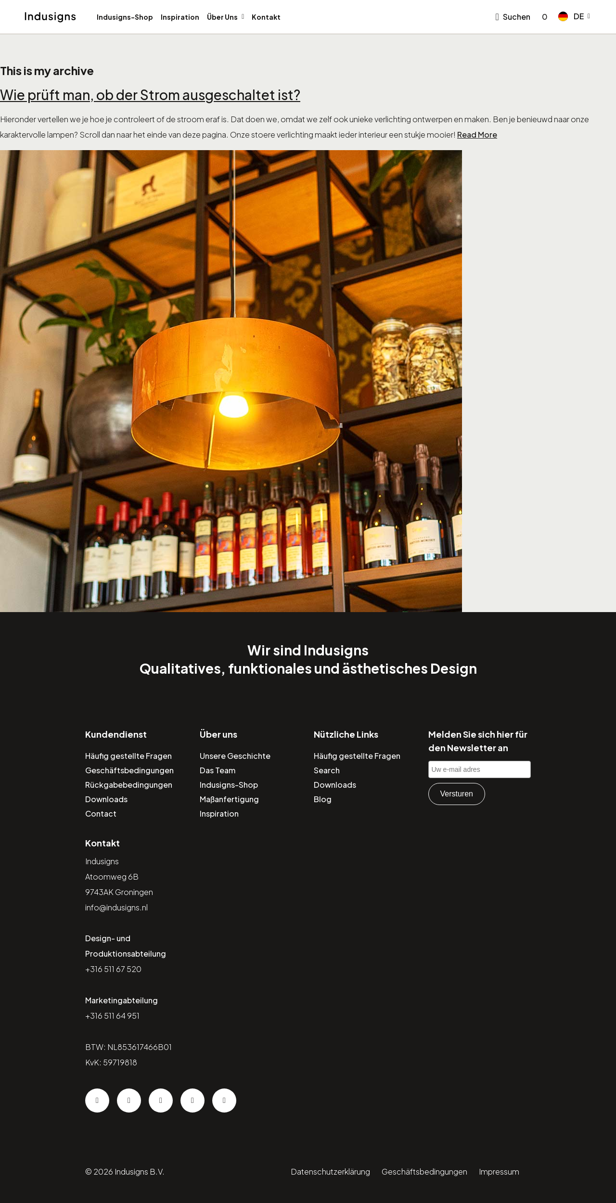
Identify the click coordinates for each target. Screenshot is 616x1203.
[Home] (50, 17)
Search (327, 770)
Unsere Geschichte (235, 756)
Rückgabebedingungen (128, 785)
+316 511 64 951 (112, 1016)
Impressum (499, 1171)
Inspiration (180, 17)
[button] (574, 16)
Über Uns (222, 17)
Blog (323, 799)
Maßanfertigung (229, 799)
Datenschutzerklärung (330, 1171)
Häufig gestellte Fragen (128, 756)
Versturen (456, 794)
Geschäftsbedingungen (129, 770)
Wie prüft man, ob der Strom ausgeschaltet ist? (150, 94)
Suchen (516, 17)
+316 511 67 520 (113, 969)
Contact (100, 813)
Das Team (217, 770)
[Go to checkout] (543, 17)
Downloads (106, 799)
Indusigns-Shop (125, 17)
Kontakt (266, 17)
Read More (477, 134)
